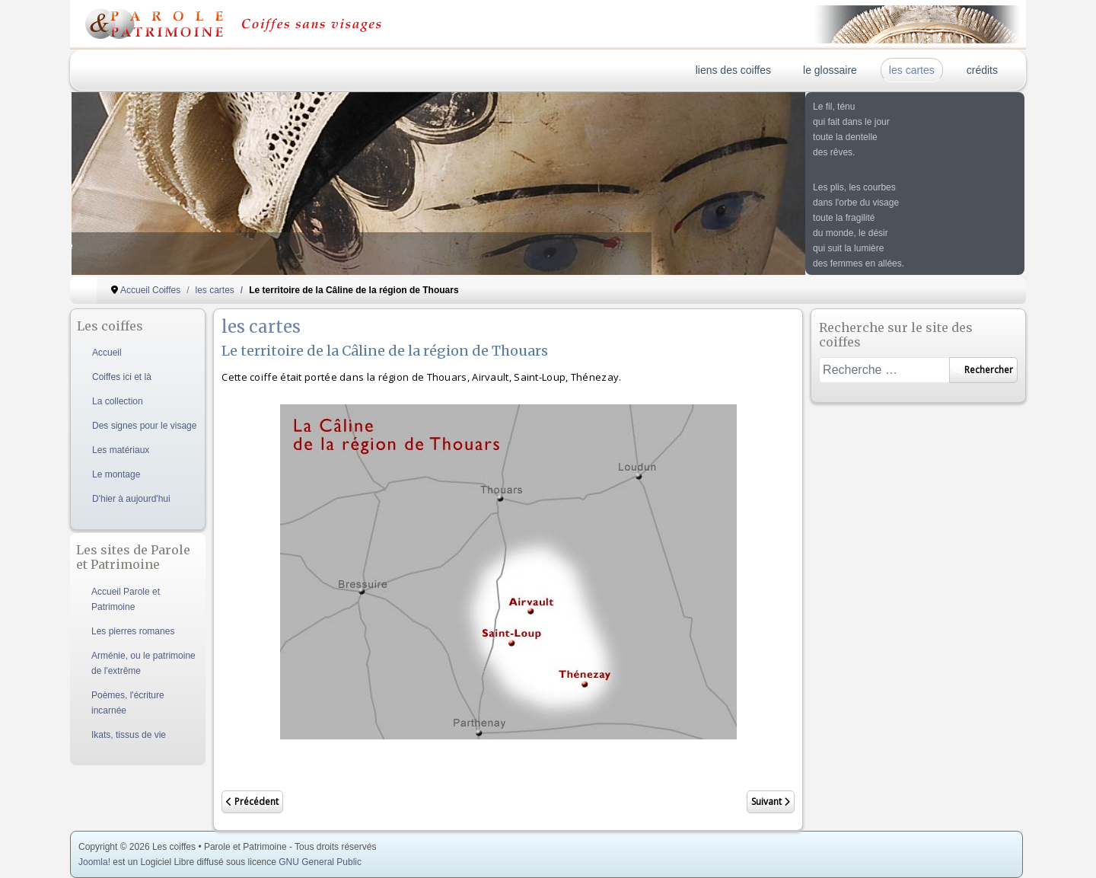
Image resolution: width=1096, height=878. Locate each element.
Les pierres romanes (132, 631)
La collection (117, 401)
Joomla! (94, 862)
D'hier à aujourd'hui (131, 498)
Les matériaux (120, 450)
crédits (982, 70)
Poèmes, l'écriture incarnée (127, 703)
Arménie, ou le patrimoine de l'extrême (143, 663)
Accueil (107, 352)
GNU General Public (320, 862)
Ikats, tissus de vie (128, 735)
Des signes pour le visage (144, 425)
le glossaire (830, 70)
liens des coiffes (733, 70)
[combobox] (884, 370)
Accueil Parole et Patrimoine (125, 599)
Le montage (116, 474)
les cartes (912, 70)
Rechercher (983, 369)
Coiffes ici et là (121, 377)
